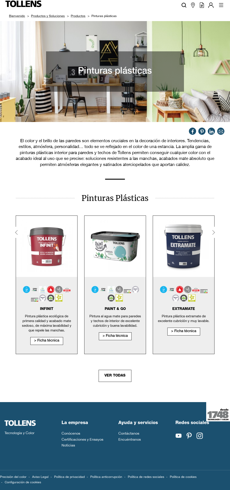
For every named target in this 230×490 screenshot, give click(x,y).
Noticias (68, 445)
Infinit (46, 309)
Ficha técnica (48, 341)
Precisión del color (13, 477)
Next (213, 232)
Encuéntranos (129, 439)
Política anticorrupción (106, 477)
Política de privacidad (69, 477)
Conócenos (71, 433)
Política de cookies (183, 477)
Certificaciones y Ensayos (82, 439)
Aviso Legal (40, 477)
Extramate (183, 309)
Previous (16, 232)
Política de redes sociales (146, 477)
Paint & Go (115, 309)
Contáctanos (128, 433)
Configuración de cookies (23, 482)
